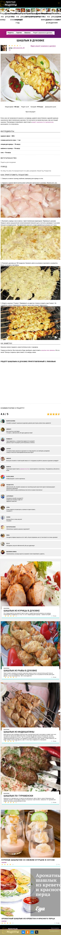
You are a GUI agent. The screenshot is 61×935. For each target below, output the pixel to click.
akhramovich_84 (19, 48)
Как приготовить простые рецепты (8, 4)
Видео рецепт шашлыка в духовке (43, 46)
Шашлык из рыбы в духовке (20, 670)
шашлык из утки (24, 469)
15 (9, 50)
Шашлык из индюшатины (19, 732)
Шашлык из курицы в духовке (22, 610)
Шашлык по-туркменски (18, 796)
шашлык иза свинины (48, 350)
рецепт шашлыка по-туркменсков (42, 122)
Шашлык (6, 608)
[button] (59, 3)
